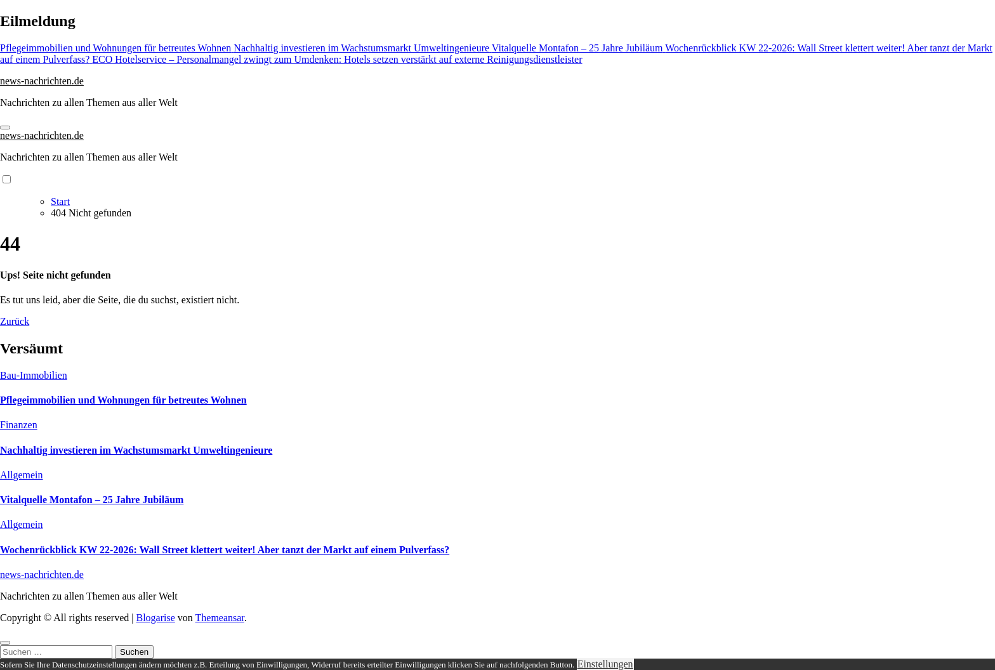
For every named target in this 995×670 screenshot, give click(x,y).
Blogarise (155, 617)
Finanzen (18, 424)
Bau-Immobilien (33, 375)
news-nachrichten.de (42, 81)
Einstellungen (605, 664)
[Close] (5, 643)
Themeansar (219, 617)
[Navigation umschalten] (5, 127)
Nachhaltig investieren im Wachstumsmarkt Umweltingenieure (136, 450)
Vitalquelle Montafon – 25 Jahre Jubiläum (91, 499)
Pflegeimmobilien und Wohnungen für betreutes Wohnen (123, 400)
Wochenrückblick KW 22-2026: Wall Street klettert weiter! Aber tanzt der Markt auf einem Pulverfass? (224, 549)
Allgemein (21, 475)
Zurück (14, 321)
